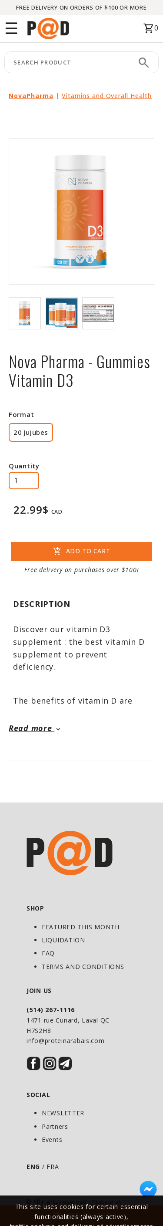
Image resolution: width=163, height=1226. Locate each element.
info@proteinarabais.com (66, 1040)
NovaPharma (31, 95)
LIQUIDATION (63, 940)
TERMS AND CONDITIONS (83, 966)
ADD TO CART (81, 551)
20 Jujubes (30, 432)
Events (52, 1139)
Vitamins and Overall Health (107, 95)
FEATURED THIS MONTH (81, 927)
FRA (53, 1166)
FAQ (48, 953)
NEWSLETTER (63, 1113)
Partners (55, 1126)
